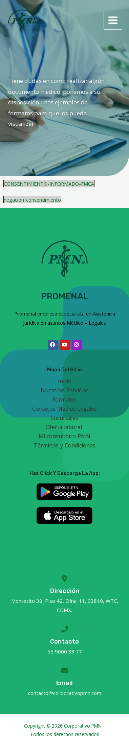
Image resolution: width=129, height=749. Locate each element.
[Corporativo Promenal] (22, 20)
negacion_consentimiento (32, 199)
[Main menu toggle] (113, 20)
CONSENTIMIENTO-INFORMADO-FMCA (49, 183)
